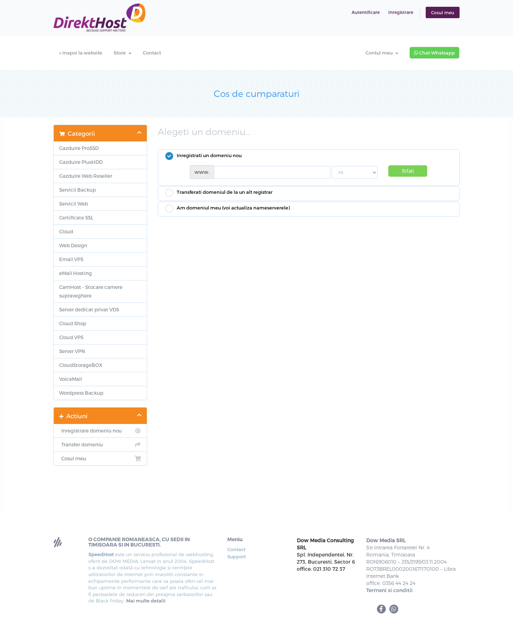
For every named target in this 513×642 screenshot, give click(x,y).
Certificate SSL (76, 217)
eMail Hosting (75, 273)
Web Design (73, 245)
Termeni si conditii (389, 590)
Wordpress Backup (81, 393)
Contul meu (382, 53)
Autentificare (366, 12)
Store (122, 53)
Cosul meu (442, 12)
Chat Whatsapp (434, 53)
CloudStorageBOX (80, 365)
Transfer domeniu (100, 444)
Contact (152, 53)
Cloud (66, 231)
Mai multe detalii (146, 601)
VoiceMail (70, 379)
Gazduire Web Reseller (85, 176)
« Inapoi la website (80, 53)
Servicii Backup (77, 190)
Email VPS (71, 259)
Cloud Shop (72, 323)
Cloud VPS (71, 337)
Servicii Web (73, 204)
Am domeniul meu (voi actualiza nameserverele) (227, 208)
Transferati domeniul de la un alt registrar (219, 193)
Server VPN (72, 351)
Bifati (408, 170)
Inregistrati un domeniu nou (203, 156)
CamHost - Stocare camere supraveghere (91, 291)
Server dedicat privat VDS (89, 309)
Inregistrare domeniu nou (100, 430)
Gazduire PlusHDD (81, 162)
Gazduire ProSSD (79, 148)
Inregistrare (400, 12)
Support (236, 556)
